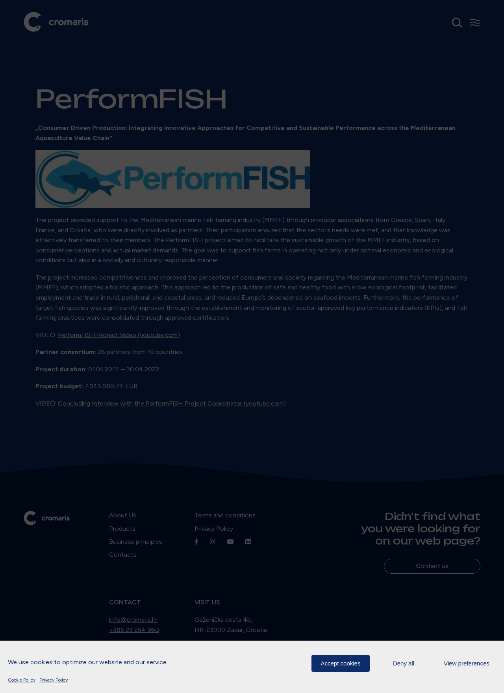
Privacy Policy (53, 680)
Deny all (403, 663)
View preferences (466, 663)
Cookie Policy (21, 680)
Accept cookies (341, 663)
